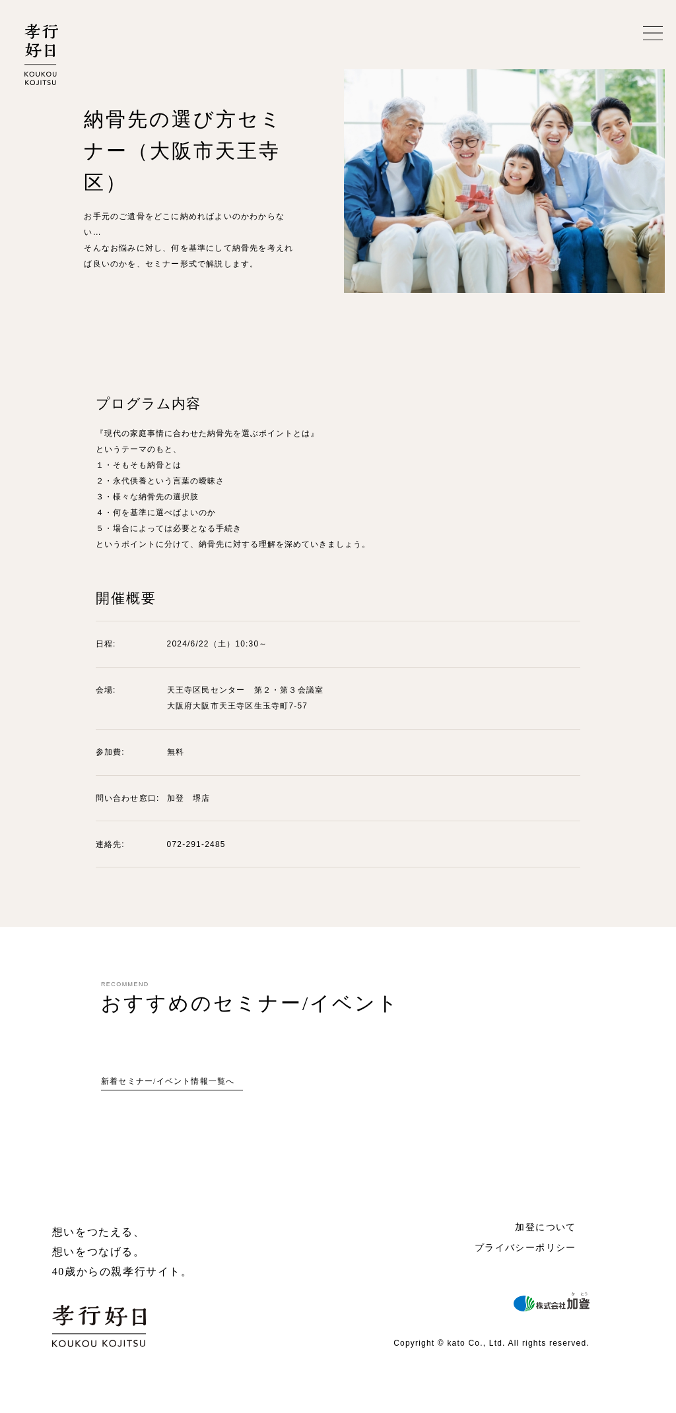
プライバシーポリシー (525, 1247)
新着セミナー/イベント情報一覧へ (168, 1080)
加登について (545, 1227)
